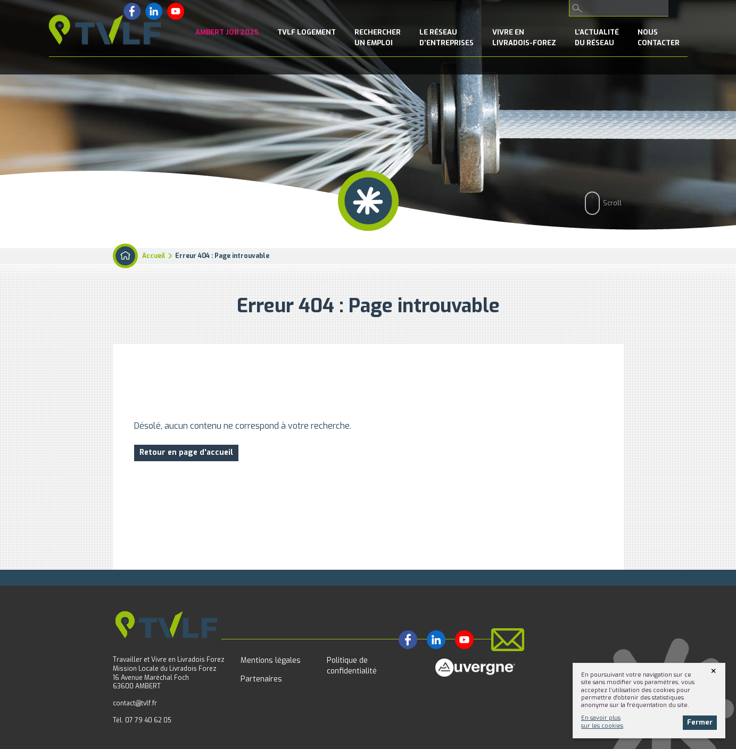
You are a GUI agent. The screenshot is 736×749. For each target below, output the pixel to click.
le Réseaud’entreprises (446, 37)
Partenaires (261, 679)
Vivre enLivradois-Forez (524, 37)
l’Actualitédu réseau (597, 37)
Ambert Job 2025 (227, 32)
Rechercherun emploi (377, 37)
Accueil (154, 256)
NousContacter (659, 37)
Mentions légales (271, 660)
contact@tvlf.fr (135, 703)
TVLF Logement (306, 32)
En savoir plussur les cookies (602, 721)
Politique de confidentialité (352, 665)
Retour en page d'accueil (186, 452)
